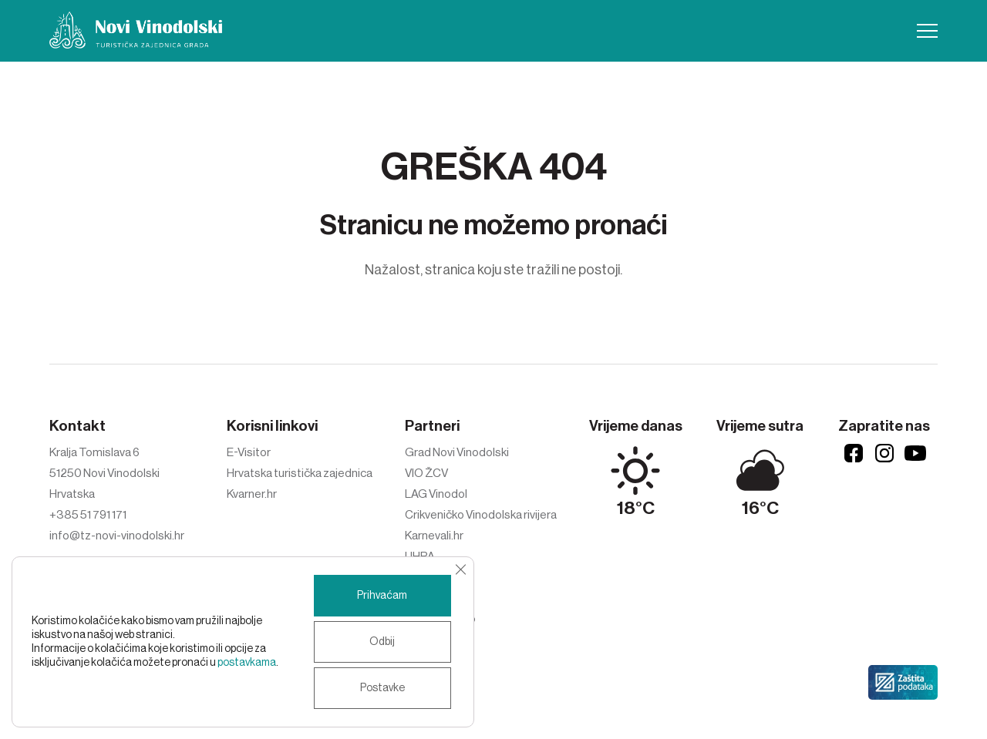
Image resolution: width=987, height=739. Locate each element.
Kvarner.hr (252, 494)
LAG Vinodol (436, 494)
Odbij (382, 642)
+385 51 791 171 (87, 515)
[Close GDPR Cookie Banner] (460, 569)
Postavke (382, 688)
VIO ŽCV (426, 473)
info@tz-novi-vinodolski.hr (116, 535)
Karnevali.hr (434, 535)
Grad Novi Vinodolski (457, 452)
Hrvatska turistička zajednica (299, 473)
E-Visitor (249, 452)
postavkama (246, 662)
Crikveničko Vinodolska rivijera (481, 515)
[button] (927, 31)
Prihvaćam (382, 595)
